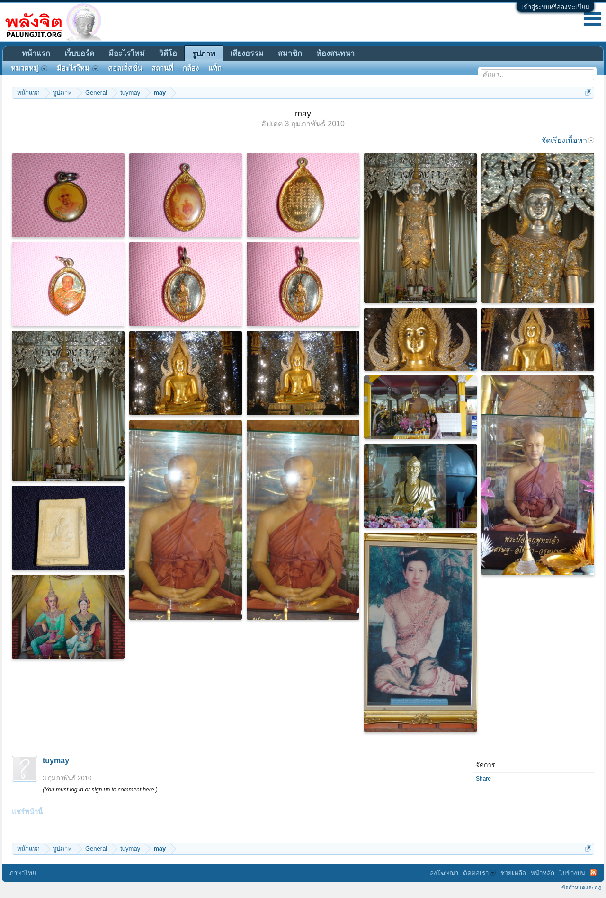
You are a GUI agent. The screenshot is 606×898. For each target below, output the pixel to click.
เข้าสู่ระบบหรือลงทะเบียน (555, 6)
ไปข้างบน (572, 873)
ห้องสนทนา (335, 53)
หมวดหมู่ (29, 68)
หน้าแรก (36, 53)
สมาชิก (290, 53)
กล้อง (191, 68)
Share (483, 778)
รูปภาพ (203, 54)
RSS (593, 872)
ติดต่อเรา (479, 873)
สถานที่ (162, 68)
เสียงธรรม (247, 53)
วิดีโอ (168, 53)
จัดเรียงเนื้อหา (568, 140)
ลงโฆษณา (444, 873)
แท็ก (215, 68)
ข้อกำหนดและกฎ (581, 887)
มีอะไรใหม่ (126, 53)
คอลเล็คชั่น (125, 68)
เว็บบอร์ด (79, 53)
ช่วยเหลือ (513, 873)
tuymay (56, 760)
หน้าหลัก (542, 873)
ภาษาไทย (22, 873)
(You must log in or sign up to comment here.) (100, 789)
